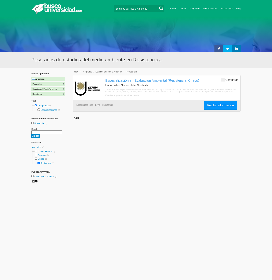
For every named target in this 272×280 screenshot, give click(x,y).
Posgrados (195, 9)
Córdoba (42, 155)
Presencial (39, 123)
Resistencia (45, 163)
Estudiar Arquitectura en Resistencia (122, 95)
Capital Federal (45, 151)
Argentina (37, 147)
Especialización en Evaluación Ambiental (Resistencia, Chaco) (152, 80)
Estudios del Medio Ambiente (108, 72)
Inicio (76, 72)
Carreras (172, 9)
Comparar (229, 79)
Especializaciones (48, 110)
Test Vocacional (210, 9)
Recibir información (220, 105)
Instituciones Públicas (45, 176)
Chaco (41, 159)
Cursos (183, 9)
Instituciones (227, 9)
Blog (238, 9)
